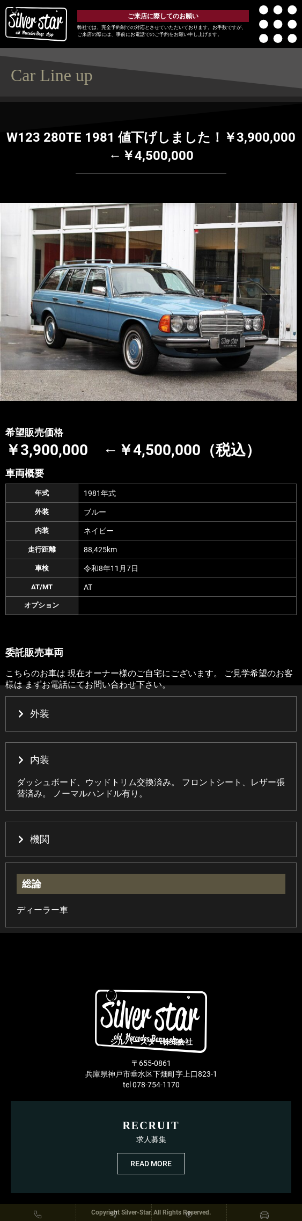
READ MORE (151, 1163)
